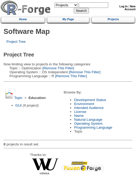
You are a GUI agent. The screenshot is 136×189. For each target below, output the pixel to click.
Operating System (88, 123)
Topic (18, 98)
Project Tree (16, 42)
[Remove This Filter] (57, 68)
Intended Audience (89, 108)
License (80, 112)
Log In (124, 6)
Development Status (90, 100)
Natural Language (88, 120)
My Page (68, 19)
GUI (18, 105)
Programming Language (93, 127)
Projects (113, 19)
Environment (84, 104)
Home (23, 19)
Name (78, 116)
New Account (129, 8)
